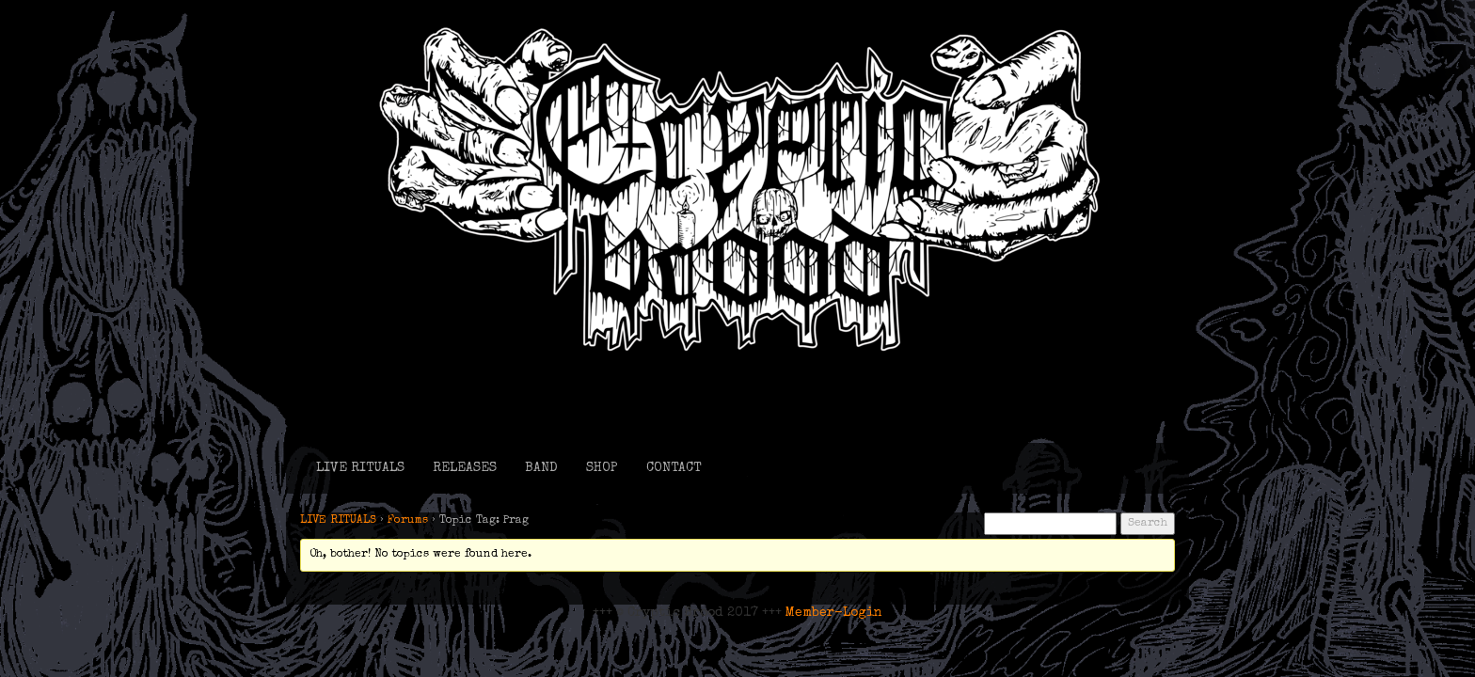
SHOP (602, 468)
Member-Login (833, 613)
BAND (541, 468)
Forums (408, 521)
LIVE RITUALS (360, 468)
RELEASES (465, 468)
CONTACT (673, 468)
